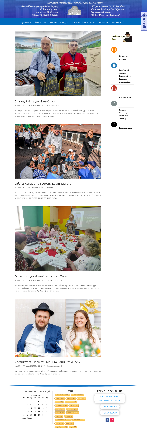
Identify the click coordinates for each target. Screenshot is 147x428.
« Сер (24, 418)
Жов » (29, 418)
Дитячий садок (50, 23)
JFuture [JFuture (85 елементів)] (69, 416)
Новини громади (53, 366)
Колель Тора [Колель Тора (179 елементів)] (71, 402)
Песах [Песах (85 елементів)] (59, 416)
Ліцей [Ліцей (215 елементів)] (82, 398)
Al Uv (19, 105)
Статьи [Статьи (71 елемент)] (60, 423)
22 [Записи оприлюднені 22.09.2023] (39, 411)
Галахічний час (125, 76)
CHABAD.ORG (110, 406)
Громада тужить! (125, 128)
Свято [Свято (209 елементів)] (60, 402)
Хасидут (63, 23)
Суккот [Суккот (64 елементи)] (69, 423)
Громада (25, 23)
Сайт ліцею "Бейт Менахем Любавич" (110, 398)
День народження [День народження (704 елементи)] (63, 394)
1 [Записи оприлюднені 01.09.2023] (38, 401)
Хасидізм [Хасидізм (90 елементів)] (60, 412)
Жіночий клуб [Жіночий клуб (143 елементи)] (62, 405)
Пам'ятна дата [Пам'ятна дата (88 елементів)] (73, 412)
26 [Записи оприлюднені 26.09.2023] (27, 415)
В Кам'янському (125, 97)
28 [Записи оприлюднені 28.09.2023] (35, 415)
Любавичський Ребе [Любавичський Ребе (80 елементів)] (63, 419)
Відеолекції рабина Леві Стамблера (123, 116)
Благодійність (52, 105)
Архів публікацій (80, 23)
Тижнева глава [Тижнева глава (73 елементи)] (78, 419)
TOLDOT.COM (109, 412)
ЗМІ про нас (115, 23)
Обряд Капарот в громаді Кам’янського (43, 183)
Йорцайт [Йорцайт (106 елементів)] (60, 409)
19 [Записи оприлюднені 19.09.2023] (27, 411)
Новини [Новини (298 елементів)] (60, 398)
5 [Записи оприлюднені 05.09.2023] (27, 404)
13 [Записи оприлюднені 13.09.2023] (31, 408)
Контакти (103, 23)
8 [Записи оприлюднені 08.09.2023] (38, 404)
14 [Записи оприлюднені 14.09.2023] (35, 408)
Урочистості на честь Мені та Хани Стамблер (47, 362)
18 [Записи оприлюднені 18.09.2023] (23, 411)
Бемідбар (123, 110)
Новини (50, 187)
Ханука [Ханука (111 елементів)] (74, 405)
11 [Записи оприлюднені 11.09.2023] (23, 408)
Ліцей (36, 23)
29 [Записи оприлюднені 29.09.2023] (39, 415)
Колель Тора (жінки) (54, 280)
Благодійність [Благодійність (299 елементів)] (78, 394)
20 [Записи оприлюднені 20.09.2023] (31, 411)
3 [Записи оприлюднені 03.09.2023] (45, 401)
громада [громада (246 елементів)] (71, 398)
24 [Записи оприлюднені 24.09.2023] (46, 411)
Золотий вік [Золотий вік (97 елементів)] (72, 409)
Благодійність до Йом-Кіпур (35, 101)
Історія (93, 23)
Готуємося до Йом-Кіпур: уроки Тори (41, 276)
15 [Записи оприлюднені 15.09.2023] (39, 408)
